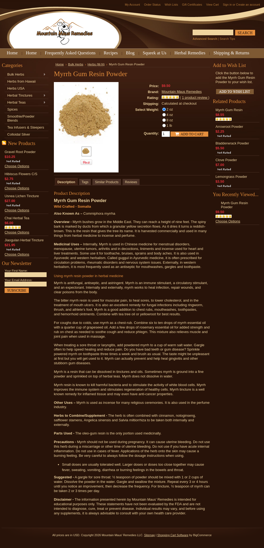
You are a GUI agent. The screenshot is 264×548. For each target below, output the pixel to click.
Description (66, 182)
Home (59, 64)
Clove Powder (226, 160)
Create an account (248, 4)
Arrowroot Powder (229, 127)
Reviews (131, 182)
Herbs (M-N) (96, 64)
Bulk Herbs (25, 74)
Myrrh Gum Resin (229, 110)
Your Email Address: (18, 280)
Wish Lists (171, 4)
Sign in (227, 4)
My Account (132, 4)
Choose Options (17, 166)
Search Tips (227, 38)
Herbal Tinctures (25, 95)
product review (195, 98)
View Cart (212, 4)
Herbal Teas (25, 102)
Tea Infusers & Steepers (25, 127)
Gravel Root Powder (20, 152)
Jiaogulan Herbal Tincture (24, 240)
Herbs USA (16, 88)
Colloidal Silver (18, 134)
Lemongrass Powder (231, 177)
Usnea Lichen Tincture (22, 196)
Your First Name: (16, 270)
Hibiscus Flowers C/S (21, 174)
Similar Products (106, 182)
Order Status (152, 4)
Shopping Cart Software (172, 535)
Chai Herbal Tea (17, 218)
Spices (12, 109)
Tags (85, 182)
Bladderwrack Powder (232, 143)
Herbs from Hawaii (21, 81)
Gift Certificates (192, 4)
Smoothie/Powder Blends (20, 118)
